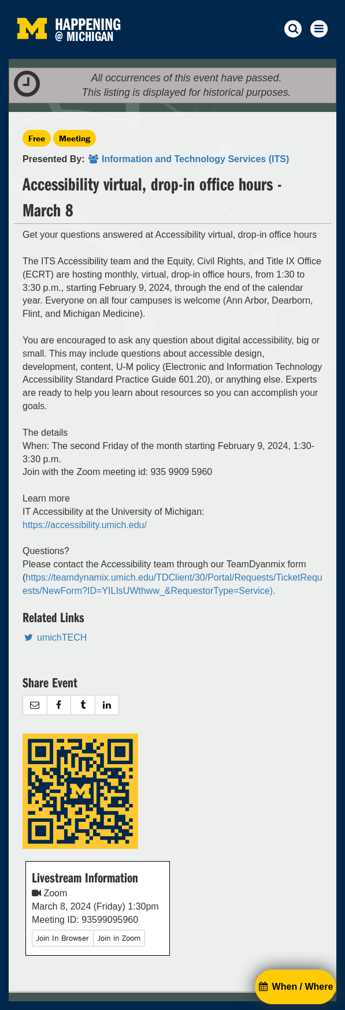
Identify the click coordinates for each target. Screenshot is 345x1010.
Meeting (74, 138)
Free (36, 138)
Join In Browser (62, 938)
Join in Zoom (119, 938)
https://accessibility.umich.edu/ (85, 525)
